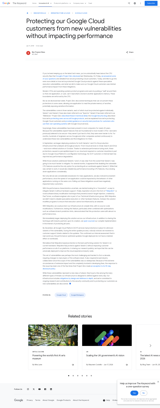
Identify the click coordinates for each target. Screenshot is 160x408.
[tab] (68, 375)
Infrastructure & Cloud (60, 13)
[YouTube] (39, 389)
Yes (129, 397)
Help (106, 400)
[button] (130, 52)
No (139, 397)
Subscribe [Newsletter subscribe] (151, 3)
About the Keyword (81, 400)
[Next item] (150, 345)
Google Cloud (81, 13)
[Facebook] (45, 389)
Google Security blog (99, 116)
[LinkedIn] (51, 389)
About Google (48, 400)
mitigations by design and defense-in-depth (76, 278)
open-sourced (89, 221)
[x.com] (33, 389)
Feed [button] (90, 3)
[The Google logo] (18, 400)
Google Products (64, 400)
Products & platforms (62, 3)
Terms (37, 400)
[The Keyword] (27, 13)
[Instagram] (28, 389)
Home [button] (34, 3)
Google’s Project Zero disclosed (68, 76)
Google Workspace (77, 295)
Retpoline (110, 191)
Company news (80, 3)
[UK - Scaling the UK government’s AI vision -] (107, 347)
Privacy (30, 400)
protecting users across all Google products (67, 119)
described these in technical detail (75, 116)
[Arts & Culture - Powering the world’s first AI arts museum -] (53, 347)
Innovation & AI (45, 3)
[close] (153, 385)
